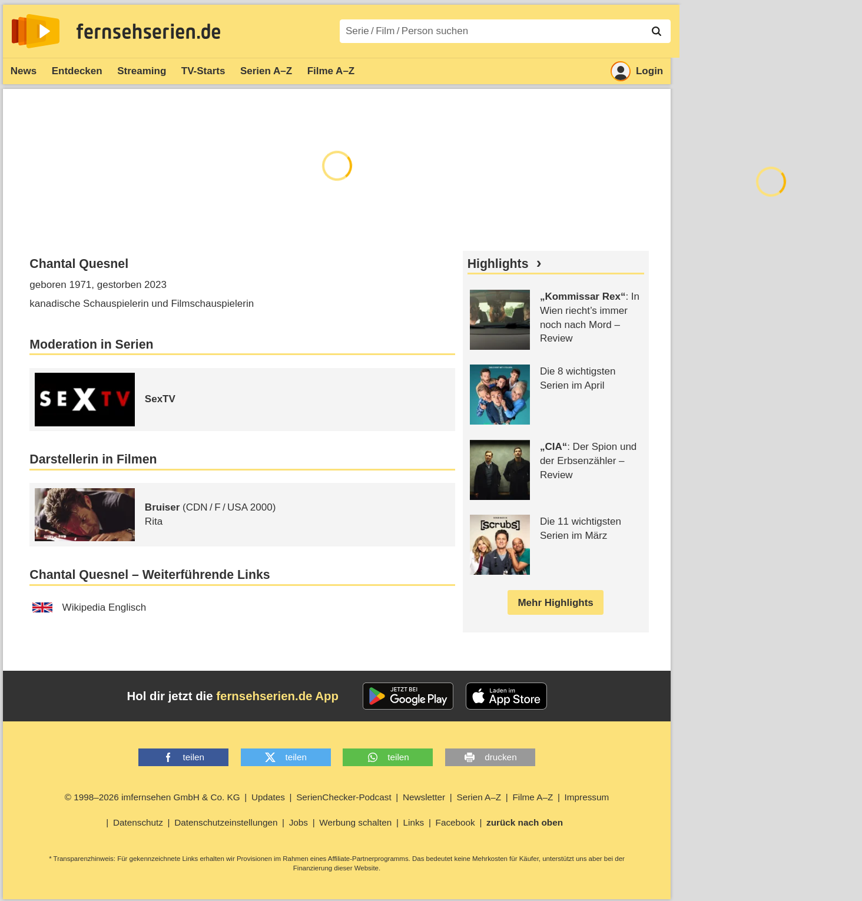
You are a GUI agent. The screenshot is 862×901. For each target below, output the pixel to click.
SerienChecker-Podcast (344, 797)
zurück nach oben (524, 822)
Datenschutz (138, 822)
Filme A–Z (331, 71)
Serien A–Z (266, 71)
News (24, 71)
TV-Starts (203, 71)
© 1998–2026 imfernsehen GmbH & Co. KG (152, 797)
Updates (268, 797)
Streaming (141, 71)
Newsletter (424, 797)
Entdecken (77, 71)
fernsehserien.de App (277, 696)
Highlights (498, 264)
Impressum (587, 797)
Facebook (455, 822)
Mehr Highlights (555, 602)
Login (637, 71)
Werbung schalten (355, 822)
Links (414, 822)
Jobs (298, 822)
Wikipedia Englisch (89, 607)
